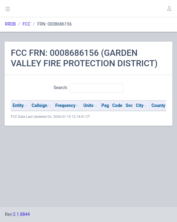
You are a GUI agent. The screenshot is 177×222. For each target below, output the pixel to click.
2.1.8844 (21, 214)
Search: (89, 88)
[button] (169, 8)
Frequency (65, 105)
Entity (18, 105)
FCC (27, 24)
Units (89, 105)
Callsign (39, 105)
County (158, 105)
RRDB (10, 24)
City (140, 105)
